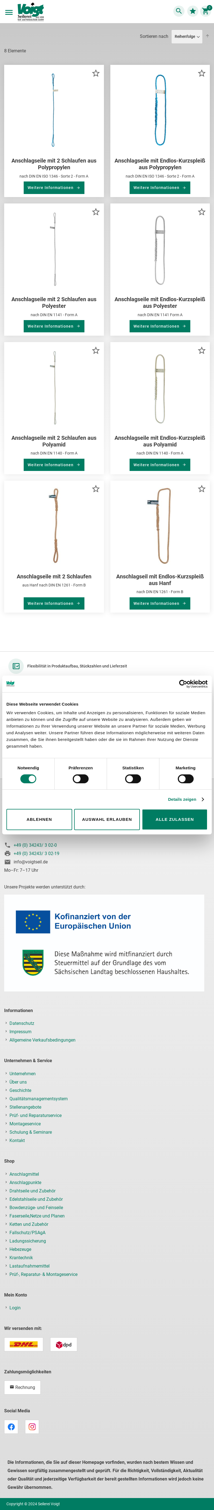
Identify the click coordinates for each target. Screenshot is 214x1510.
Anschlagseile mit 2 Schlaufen (54, 576)
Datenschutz (21, 1023)
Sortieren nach (154, 36)
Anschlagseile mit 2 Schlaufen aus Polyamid (53, 441)
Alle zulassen (175, 819)
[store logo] (31, 12)
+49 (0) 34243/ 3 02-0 (35, 845)
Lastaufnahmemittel (29, 1266)
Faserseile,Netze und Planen (37, 1216)
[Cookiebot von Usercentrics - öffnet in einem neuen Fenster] (183, 684)
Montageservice (25, 1123)
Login (15, 1307)
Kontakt (17, 1140)
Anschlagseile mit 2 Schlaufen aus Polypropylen (53, 164)
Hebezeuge (20, 1249)
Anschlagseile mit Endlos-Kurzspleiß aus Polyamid (160, 441)
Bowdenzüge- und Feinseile (36, 1207)
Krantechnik (21, 1257)
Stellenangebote (25, 1107)
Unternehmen (22, 1073)
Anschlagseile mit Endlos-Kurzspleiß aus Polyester (160, 302)
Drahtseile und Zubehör (32, 1191)
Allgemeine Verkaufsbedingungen (42, 1040)
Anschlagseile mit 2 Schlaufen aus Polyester (53, 302)
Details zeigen (182, 799)
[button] (96, 73)
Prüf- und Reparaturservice (35, 1115)
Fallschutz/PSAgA (27, 1232)
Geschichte (20, 1090)
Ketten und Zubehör (28, 1224)
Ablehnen (39, 819)
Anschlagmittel (24, 1174)
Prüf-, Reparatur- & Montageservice (43, 1274)
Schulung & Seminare (30, 1132)
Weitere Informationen (51, 187)
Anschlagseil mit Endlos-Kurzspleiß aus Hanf (160, 579)
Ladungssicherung (27, 1241)
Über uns (18, 1082)
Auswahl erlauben (107, 819)
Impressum (20, 1031)
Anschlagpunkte (25, 1182)
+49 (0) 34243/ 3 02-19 (36, 853)
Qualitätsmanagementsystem (38, 1098)
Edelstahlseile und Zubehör (36, 1199)
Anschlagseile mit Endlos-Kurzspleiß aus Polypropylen (160, 164)
